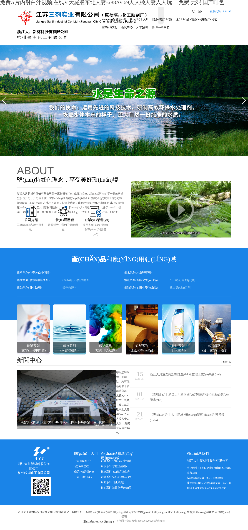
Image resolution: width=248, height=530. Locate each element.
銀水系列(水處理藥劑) (114, 467)
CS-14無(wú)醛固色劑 (75, 280)
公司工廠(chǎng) (83, 477)
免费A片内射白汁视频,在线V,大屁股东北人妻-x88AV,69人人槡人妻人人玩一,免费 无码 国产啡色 (123, 415)
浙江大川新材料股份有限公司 (34, 193)
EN (200, 11)
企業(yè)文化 (110, 27)
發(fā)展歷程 (81, 467)
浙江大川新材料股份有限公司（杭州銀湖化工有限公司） (51, 512)
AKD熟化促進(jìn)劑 (182, 280)
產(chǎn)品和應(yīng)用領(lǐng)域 (196, 19)
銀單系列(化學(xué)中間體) (116, 461)
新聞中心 (127, 27)
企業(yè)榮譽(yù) (84, 472)
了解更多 (226, 362)
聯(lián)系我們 (160, 27)
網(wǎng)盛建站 (205, 512)
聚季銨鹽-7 (69, 288)
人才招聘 (142, 27)
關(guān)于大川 (139, 19)
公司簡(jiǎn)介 (82, 461)
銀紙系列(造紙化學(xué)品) (116, 477)
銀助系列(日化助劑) (112, 483)
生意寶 (191, 512)
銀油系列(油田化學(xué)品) (116, 488)
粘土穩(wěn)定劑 (180, 288)
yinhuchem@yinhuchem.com (210, 488)
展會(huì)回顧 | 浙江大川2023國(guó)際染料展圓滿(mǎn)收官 (63, 423)
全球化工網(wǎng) (175, 512)
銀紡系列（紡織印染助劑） (117, 472)
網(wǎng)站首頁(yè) (114, 19)
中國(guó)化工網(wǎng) (150, 512)
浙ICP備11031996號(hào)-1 (98, 522)
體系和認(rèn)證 (162, 19)
